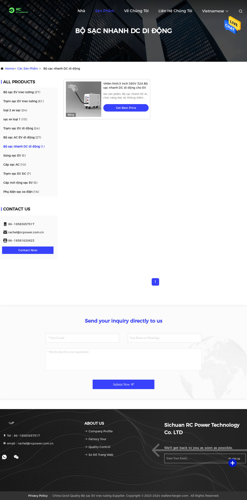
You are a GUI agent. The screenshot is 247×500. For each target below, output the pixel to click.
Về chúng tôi (136, 11)
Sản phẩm (104, 11)
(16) (21, 192)
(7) (17, 174)
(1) (23, 146)
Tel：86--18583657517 (21, 435)
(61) (23, 101)
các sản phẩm (27, 68)
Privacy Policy (38, 496)
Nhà (81, 11)
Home (9, 68)
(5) (14, 155)
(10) (14, 164)
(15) (15, 119)
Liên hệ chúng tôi (175, 11)
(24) (15, 110)
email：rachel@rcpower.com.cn (28, 443)
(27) (21, 92)
